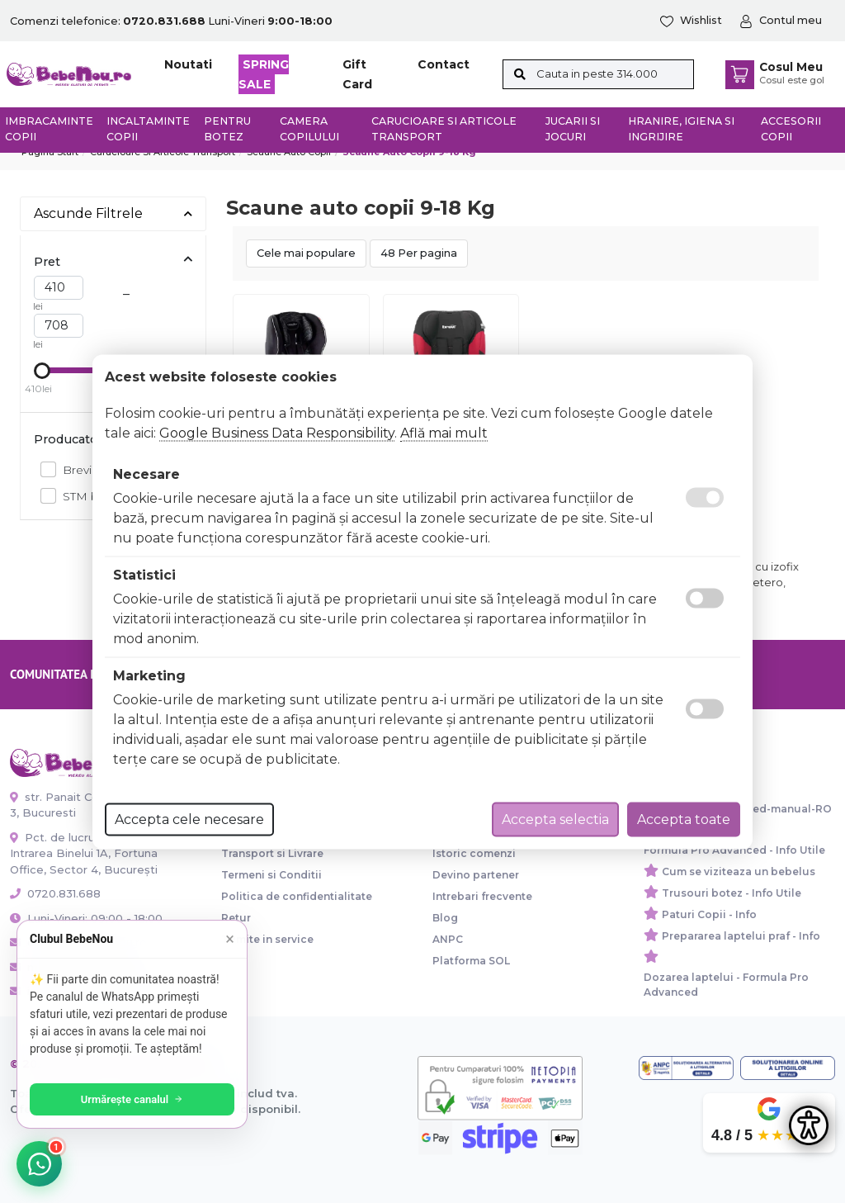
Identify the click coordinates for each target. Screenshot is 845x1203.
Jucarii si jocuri (572, 129)
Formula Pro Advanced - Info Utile (734, 850)
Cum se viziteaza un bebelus (738, 871)
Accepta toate (683, 818)
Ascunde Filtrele (113, 213)
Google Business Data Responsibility (276, 432)
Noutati (188, 64)
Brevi (73, 469)
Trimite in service (267, 939)
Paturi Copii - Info (709, 914)
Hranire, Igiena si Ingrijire (681, 129)
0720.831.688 (55, 893)
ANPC (447, 939)
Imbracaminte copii (49, 129)
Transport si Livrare (272, 853)
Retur (236, 918)
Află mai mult (444, 432)
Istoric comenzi (474, 853)
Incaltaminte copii (148, 129)
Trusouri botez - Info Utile (731, 893)
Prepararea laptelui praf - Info (741, 936)
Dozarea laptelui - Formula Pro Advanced (726, 984)
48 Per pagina (418, 253)
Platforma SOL (471, 960)
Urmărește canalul (132, 1099)
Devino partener (475, 875)
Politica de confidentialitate (296, 896)
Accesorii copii (791, 129)
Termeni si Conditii (271, 875)
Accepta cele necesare (189, 818)
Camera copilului (309, 129)
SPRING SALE (263, 74)
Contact (444, 64)
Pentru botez (227, 129)
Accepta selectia (555, 818)
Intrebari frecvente (482, 896)
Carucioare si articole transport (444, 129)
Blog (445, 918)
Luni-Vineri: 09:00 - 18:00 (86, 918)
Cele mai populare (306, 253)
